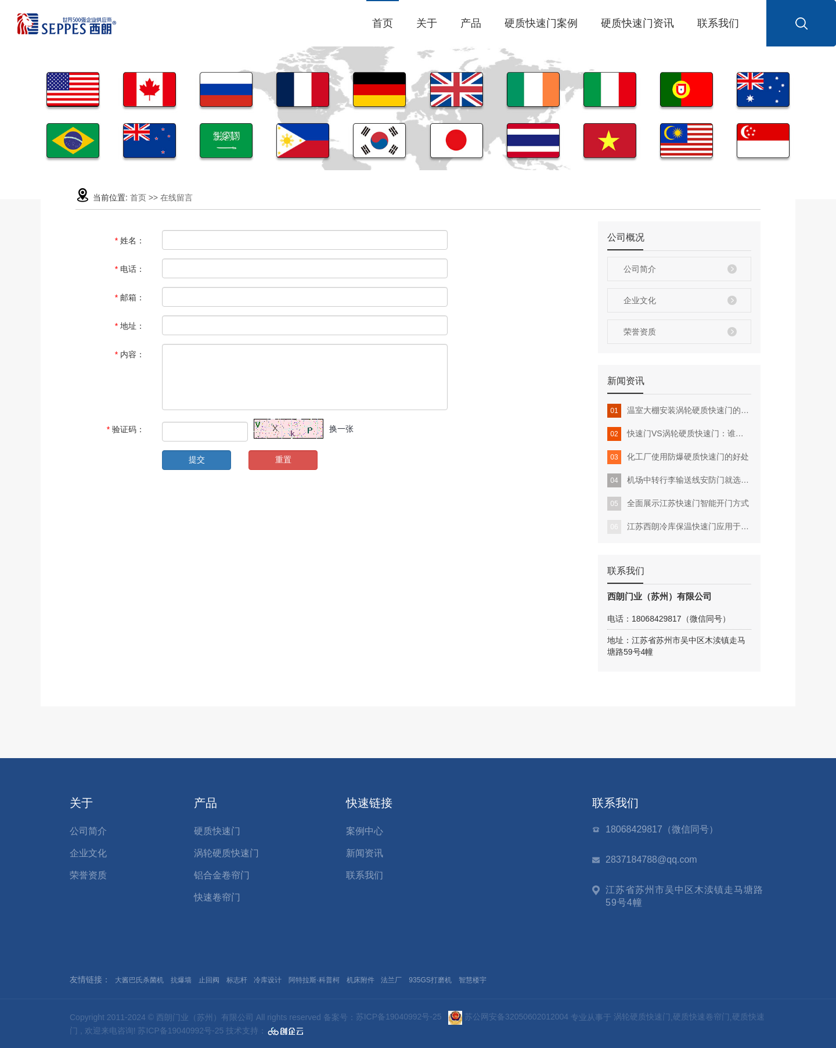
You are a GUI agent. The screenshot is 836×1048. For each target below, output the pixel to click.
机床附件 (360, 980)
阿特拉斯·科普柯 (314, 980)
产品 (470, 23)
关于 (426, 23)
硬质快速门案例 (541, 23)
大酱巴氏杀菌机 (139, 980)
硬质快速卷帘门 (701, 1016)
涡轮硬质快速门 (226, 853)
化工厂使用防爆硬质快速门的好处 (678, 457)
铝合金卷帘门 (222, 875)
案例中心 (364, 831)
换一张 (341, 428)
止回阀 (209, 980)
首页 (382, 23)
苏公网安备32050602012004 (508, 1016)
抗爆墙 (181, 980)
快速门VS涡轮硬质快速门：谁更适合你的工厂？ (679, 434)
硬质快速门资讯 (637, 23)
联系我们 (718, 23)
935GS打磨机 (430, 980)
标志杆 (236, 980)
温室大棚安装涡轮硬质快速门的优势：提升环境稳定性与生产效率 (679, 411)
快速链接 (369, 802)
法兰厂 (391, 980)
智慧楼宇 (473, 980)
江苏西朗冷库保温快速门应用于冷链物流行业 (679, 527)
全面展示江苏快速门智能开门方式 (678, 504)
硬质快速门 (217, 831)
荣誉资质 (640, 331)
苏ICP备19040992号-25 (399, 1016)
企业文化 (640, 300)
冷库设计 (268, 980)
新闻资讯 (364, 853)
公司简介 (640, 269)
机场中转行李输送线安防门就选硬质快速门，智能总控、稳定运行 (679, 480)
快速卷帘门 (217, 897)
